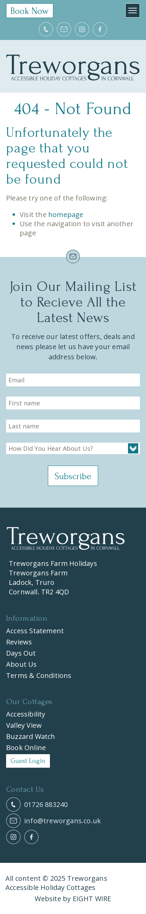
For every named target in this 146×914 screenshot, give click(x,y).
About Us (21, 664)
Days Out (21, 653)
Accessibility (25, 714)
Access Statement (35, 630)
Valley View (24, 725)
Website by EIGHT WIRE (73, 898)
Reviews (19, 641)
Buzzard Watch (30, 736)
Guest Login (28, 761)
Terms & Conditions (39, 675)
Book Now (30, 11)
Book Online (26, 747)
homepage (66, 214)
